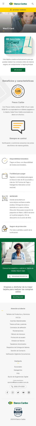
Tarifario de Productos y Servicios (18, 314)
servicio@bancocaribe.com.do (18, 382)
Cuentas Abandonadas (18, 321)
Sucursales (18, 367)
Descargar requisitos (18, 276)
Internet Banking (18, 10)
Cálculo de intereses (18, 334)
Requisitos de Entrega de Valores (18, 347)
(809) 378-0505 (18, 386)
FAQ (18, 373)
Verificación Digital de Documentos (18, 354)
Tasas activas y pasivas (18, 324)
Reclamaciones (18, 331)
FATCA (18, 317)
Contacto (18, 361)
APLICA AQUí (18, 70)
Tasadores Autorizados (18, 344)
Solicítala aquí (18, 297)
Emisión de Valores (18, 341)
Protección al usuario (18, 337)
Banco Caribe (20, 419)
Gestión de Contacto (18, 351)
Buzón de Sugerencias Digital (18, 377)
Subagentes (18, 370)
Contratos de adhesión (18, 327)
